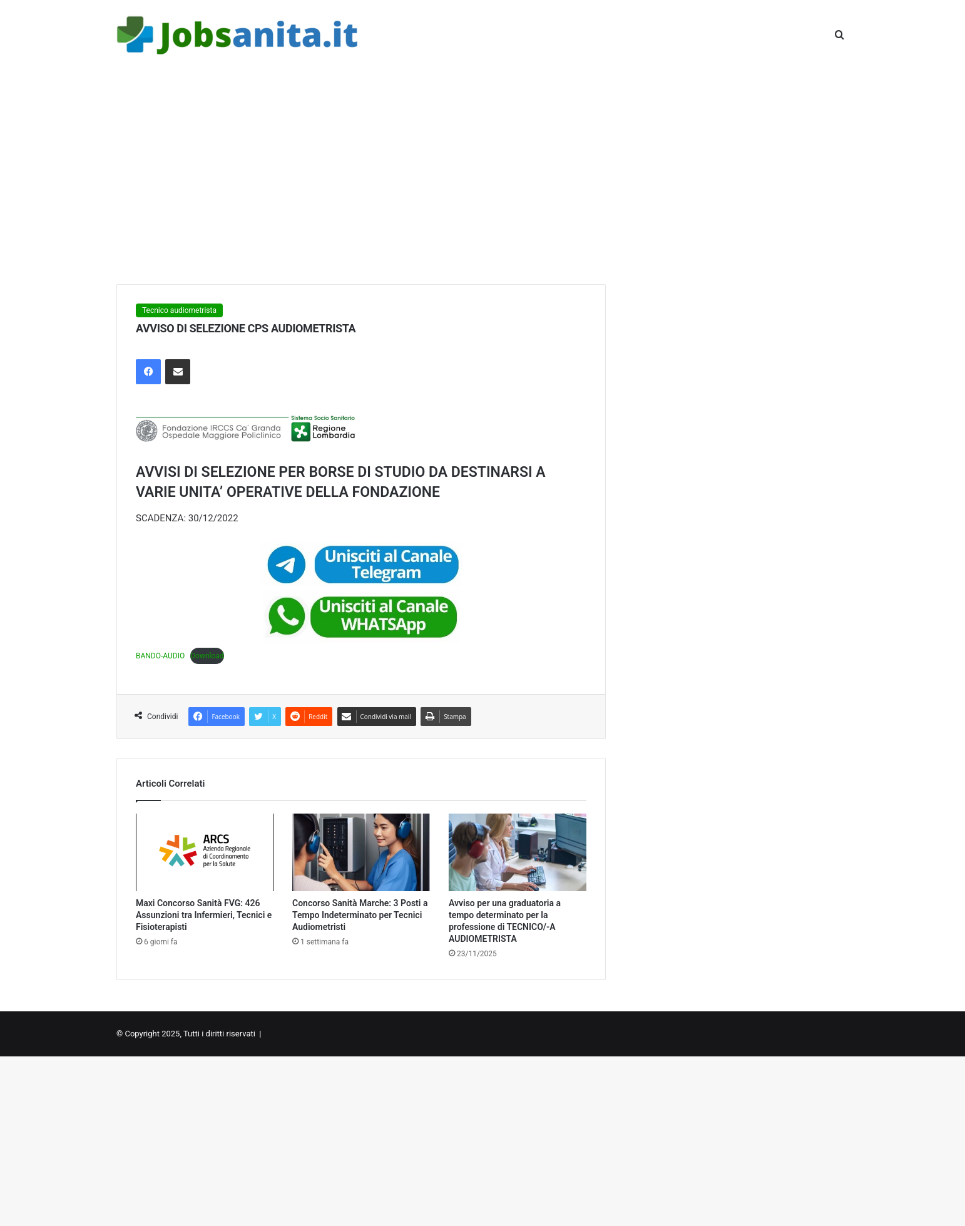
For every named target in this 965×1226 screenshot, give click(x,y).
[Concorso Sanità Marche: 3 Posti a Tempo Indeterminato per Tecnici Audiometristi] (361, 852)
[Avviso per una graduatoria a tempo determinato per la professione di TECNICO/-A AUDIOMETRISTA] (517, 852)
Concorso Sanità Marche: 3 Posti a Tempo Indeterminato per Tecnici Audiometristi (359, 915)
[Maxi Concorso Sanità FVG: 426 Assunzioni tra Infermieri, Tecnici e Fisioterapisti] (204, 852)
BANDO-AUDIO (160, 655)
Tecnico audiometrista (179, 310)
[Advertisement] (482, 177)
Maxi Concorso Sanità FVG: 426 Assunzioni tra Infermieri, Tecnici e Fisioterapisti (204, 915)
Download (206, 655)
